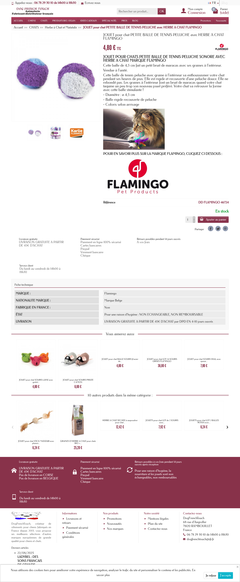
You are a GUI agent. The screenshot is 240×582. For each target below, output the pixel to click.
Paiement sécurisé (77, 491)
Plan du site (155, 487)
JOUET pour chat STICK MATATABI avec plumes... (36, 425)
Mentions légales (158, 482)
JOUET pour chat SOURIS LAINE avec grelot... (36, 364)
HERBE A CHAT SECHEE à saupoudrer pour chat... (120, 404)
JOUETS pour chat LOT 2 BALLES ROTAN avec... (204, 404)
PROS (124, 20)
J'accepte (225, 575)
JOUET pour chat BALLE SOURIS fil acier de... (120, 343)
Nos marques (115, 492)
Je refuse (211, 575)
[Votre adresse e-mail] (111, 557)
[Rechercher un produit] (137, 11)
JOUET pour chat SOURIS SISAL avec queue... (204, 343)
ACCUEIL (18, 20)
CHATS (44, 20)
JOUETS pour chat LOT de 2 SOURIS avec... (162, 404)
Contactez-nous (157, 492)
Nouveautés (221, 20)
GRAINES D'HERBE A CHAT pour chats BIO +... (78, 425)
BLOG (135, 20)
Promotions (206, 20)
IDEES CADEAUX (88, 20)
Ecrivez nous (90, 3)
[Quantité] (188, 219)
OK (161, 11)
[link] (210, 228)
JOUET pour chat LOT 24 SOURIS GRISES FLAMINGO (162, 343)
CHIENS (32, 20)
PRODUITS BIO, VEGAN (63, 20)
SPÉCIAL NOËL (109, 20)
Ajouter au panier (213, 219)
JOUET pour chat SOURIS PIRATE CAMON (78, 364)
